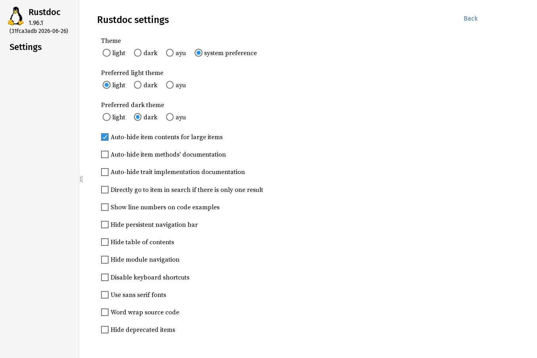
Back (471, 18)
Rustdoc (45, 12)
